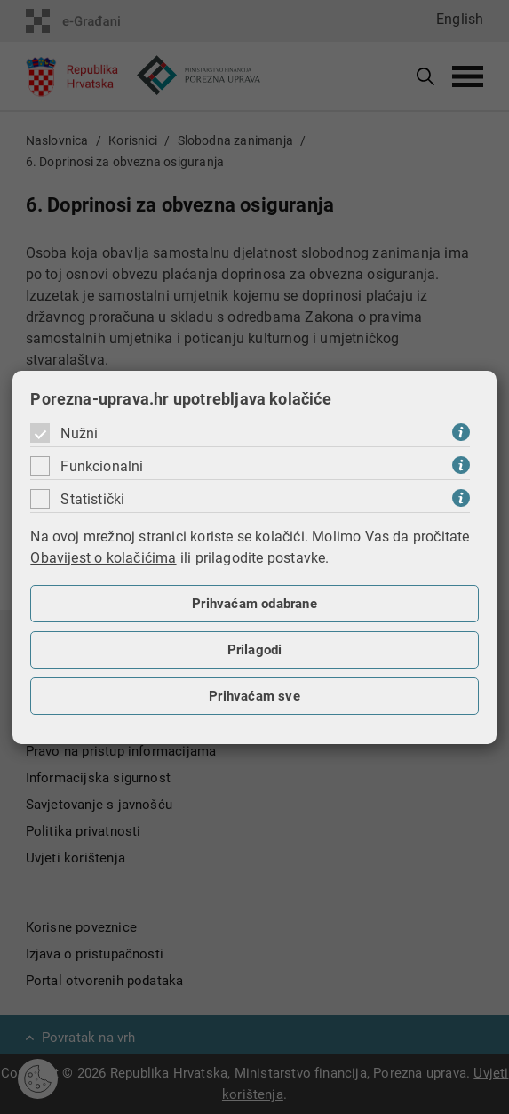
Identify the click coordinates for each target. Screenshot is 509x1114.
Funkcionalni (101, 466)
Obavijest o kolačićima (103, 557)
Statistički (92, 499)
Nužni (79, 433)
